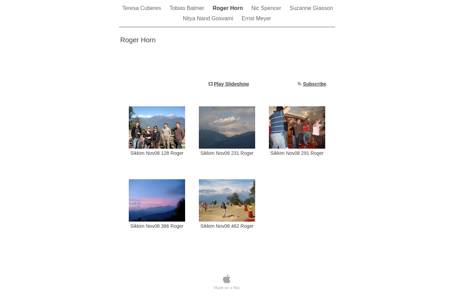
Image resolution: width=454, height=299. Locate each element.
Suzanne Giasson (311, 8)
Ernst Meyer (256, 18)
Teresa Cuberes (142, 8)
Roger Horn (228, 8)
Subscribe (314, 84)
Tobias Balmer (187, 8)
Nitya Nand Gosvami (209, 18)
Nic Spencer (267, 8)
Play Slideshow (231, 84)
